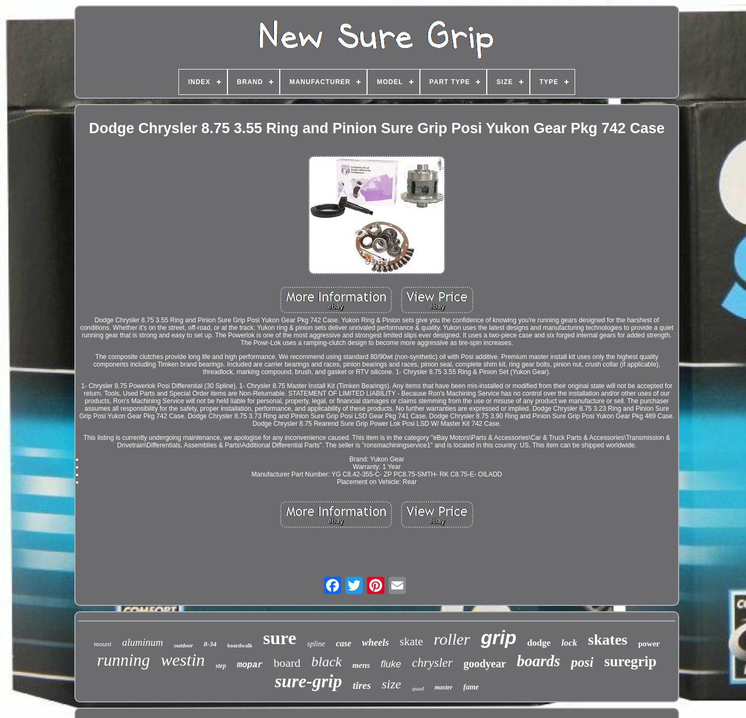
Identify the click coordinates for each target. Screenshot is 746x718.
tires (362, 685)
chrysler (432, 662)
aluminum (142, 642)
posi (582, 662)
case (343, 643)
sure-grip (308, 681)
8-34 (210, 644)
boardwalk (239, 645)
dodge (538, 643)
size (391, 684)
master (443, 687)
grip (498, 637)
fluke (391, 664)
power (649, 643)
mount (103, 644)
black (327, 661)
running (123, 660)
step (221, 665)
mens (361, 665)
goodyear (485, 663)
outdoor (183, 645)
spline (316, 644)
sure (279, 638)
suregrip (630, 661)
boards (539, 660)
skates (607, 639)
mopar (250, 665)
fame (471, 687)
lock (569, 643)
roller (452, 639)
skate (411, 641)
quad (418, 688)
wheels (375, 642)
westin (183, 659)
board (286, 662)
